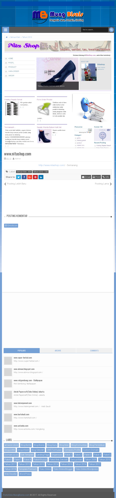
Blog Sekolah (38, 450)
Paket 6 (8, 459)
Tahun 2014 (52, 464)
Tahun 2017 (94, 464)
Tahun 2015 (66, 464)
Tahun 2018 (10, 469)
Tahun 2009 (90, 459)
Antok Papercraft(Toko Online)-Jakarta (29, 391)
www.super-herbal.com (23, 357)
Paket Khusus (40, 459)
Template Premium (28, 469)
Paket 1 (68, 455)
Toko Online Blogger (63, 469)
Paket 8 (27, 459)
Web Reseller (11, 474)
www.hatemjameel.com (23, 402)
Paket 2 (78, 455)
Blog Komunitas (79, 445)
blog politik (10, 450)
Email (86, 177)
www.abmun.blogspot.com (24, 368)
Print (96, 177)
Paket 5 (107, 455)
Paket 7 (17, 459)
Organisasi (57, 455)
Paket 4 (97, 455)
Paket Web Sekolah (59, 459)
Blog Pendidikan (97, 445)
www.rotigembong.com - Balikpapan (28, 380)
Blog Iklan (64, 445)
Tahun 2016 (80, 464)
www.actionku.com (21, 425)
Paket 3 (87, 455)
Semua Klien (22, 172)
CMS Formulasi (54, 450)
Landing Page (42, 455)
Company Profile (72, 450)
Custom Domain (91, 450)
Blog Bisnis (39, 445)
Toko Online (45, 469)
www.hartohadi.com (21, 414)
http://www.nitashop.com (51, 165)
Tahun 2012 (24, 464)
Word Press (25, 474)
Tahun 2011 (10, 464)
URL (106, 177)
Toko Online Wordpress (86, 469)
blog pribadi (23, 450)
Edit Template (27, 455)
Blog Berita (26, 445)
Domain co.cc (11, 455)
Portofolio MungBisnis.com (16, 495)
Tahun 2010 (38, 172)
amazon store (11, 445)
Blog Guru (52, 445)
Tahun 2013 (38, 464)
